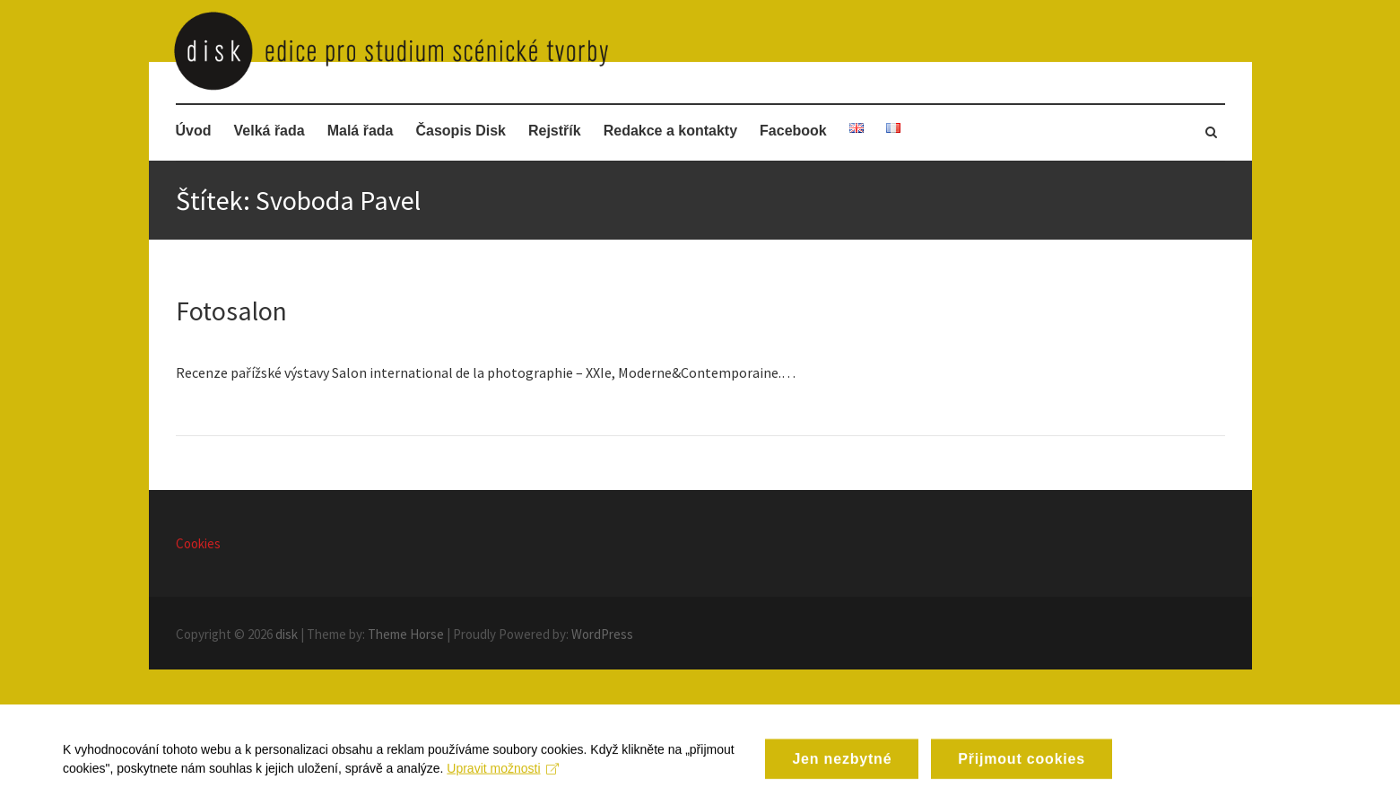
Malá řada (360, 130)
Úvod (194, 130)
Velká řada (269, 130)
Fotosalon (232, 310)
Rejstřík (554, 130)
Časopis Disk (460, 130)
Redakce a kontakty (670, 130)
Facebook (793, 130)
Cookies (198, 543)
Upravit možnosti (503, 783)
